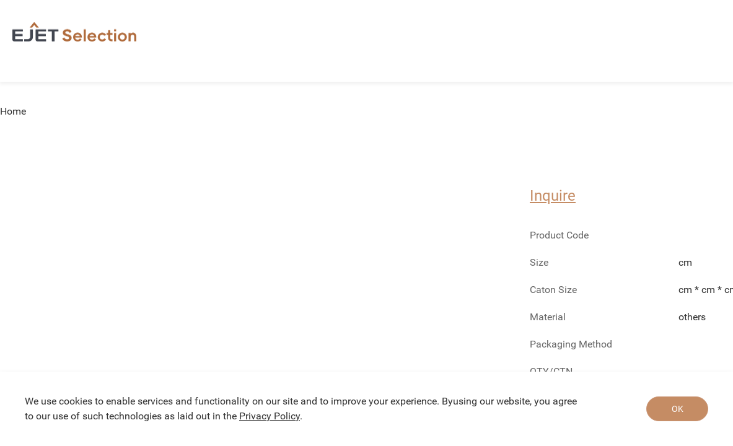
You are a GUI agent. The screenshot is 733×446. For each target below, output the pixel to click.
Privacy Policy (269, 416)
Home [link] (13, 111)
